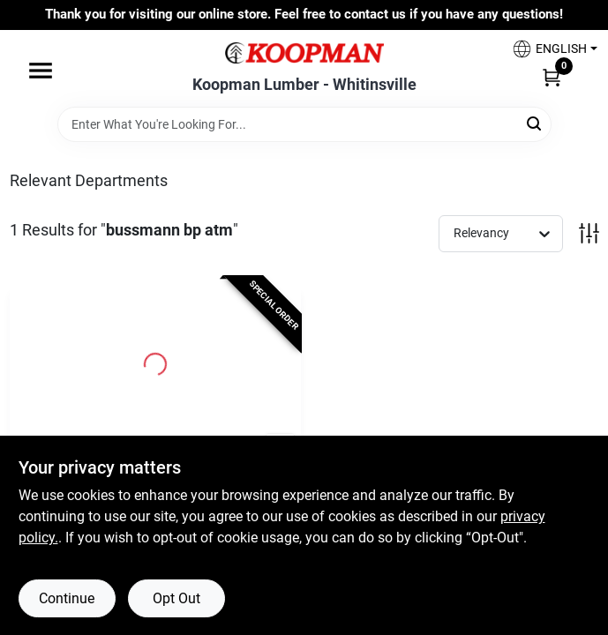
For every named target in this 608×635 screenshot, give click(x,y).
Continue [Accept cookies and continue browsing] (66, 598)
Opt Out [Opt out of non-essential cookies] (176, 598)
